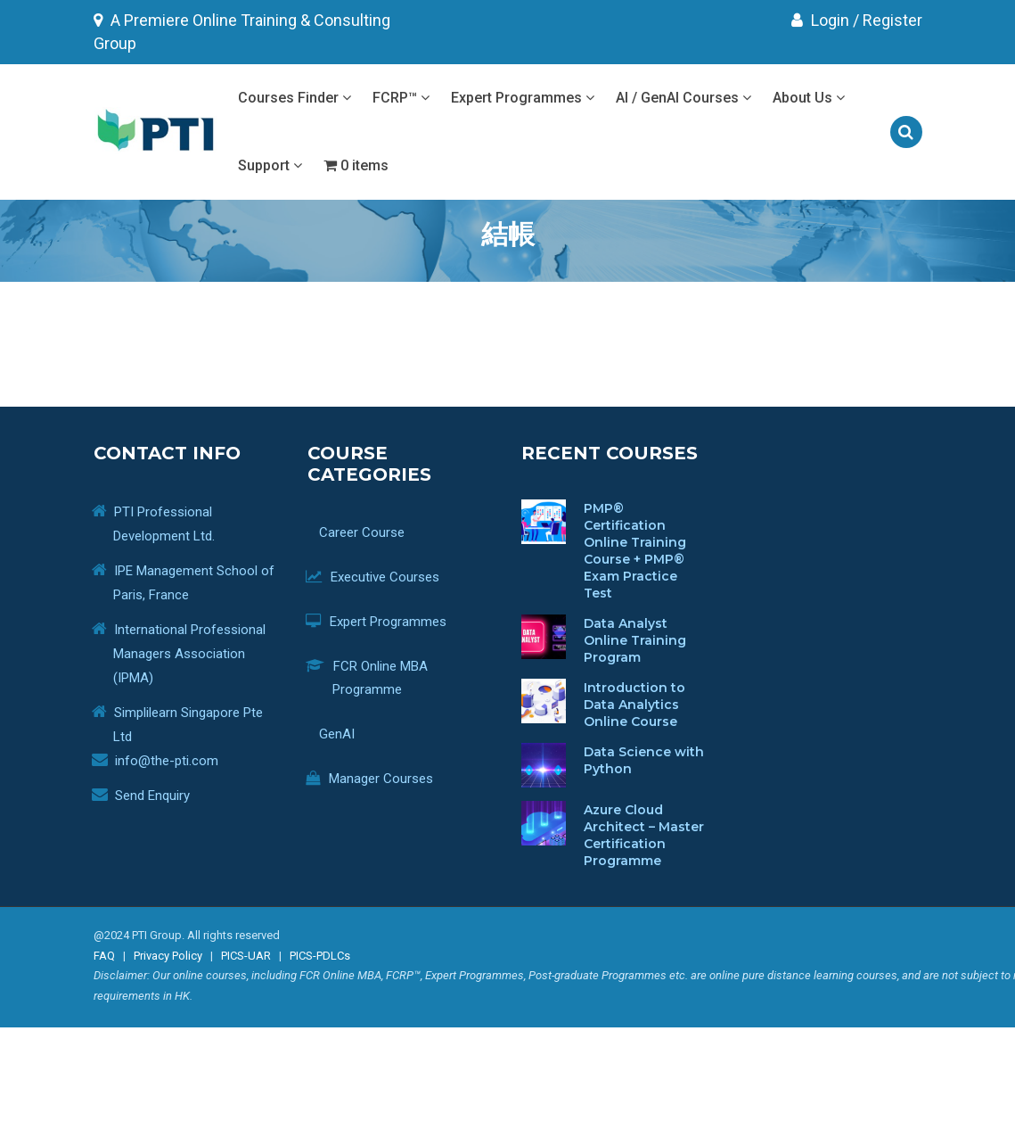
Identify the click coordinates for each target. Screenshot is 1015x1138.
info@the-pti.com (166, 761)
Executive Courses (385, 577)
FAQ (104, 955)
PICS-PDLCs (320, 955)
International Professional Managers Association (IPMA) (189, 654)
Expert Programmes (522, 97)
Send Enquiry (152, 796)
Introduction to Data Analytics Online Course (634, 705)
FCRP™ (401, 97)
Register (892, 20)
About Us (809, 97)
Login (820, 20)
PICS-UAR (246, 955)
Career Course (368, 532)
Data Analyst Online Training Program (635, 640)
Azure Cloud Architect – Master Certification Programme (644, 835)
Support (270, 165)
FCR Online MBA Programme (380, 677)
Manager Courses (382, 779)
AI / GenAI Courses (683, 97)
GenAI (343, 734)
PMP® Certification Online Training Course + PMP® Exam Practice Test (635, 550)
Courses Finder (294, 97)
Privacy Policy (168, 955)
